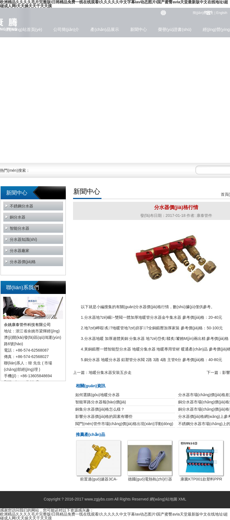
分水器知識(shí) (23, 239)
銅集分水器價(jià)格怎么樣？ (100, 409)
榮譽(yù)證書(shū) (175, 29)
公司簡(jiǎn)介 (66, 29)
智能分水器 (19, 228)
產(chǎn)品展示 (104, 29)
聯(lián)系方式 (54, 40)
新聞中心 (138, 29)
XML (182, 499)
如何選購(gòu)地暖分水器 (97, 395)
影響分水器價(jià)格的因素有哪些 (103, 416)
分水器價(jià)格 (23, 261)
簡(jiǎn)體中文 (203, 13)
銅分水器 (17, 217)
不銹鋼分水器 (21, 206)
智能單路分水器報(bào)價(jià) (100, 402)
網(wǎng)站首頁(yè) (24, 29)
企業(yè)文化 (18, 40)
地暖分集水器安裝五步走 (110, 372)
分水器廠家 (19, 250)
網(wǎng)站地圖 (163, 499)
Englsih (221, 13)
